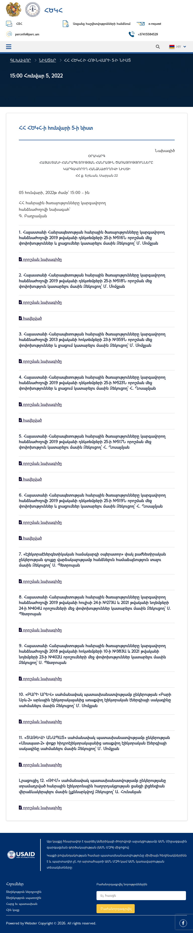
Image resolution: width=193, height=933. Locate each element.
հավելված (30, 318)
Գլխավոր (20, 60)
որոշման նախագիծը (40, 259)
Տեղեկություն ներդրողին (23, 892)
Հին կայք (12, 910)
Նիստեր (47, 60)
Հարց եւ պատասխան (21, 904)
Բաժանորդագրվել (116, 908)
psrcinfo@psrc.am (27, 34)
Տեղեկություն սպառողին (23, 898)
